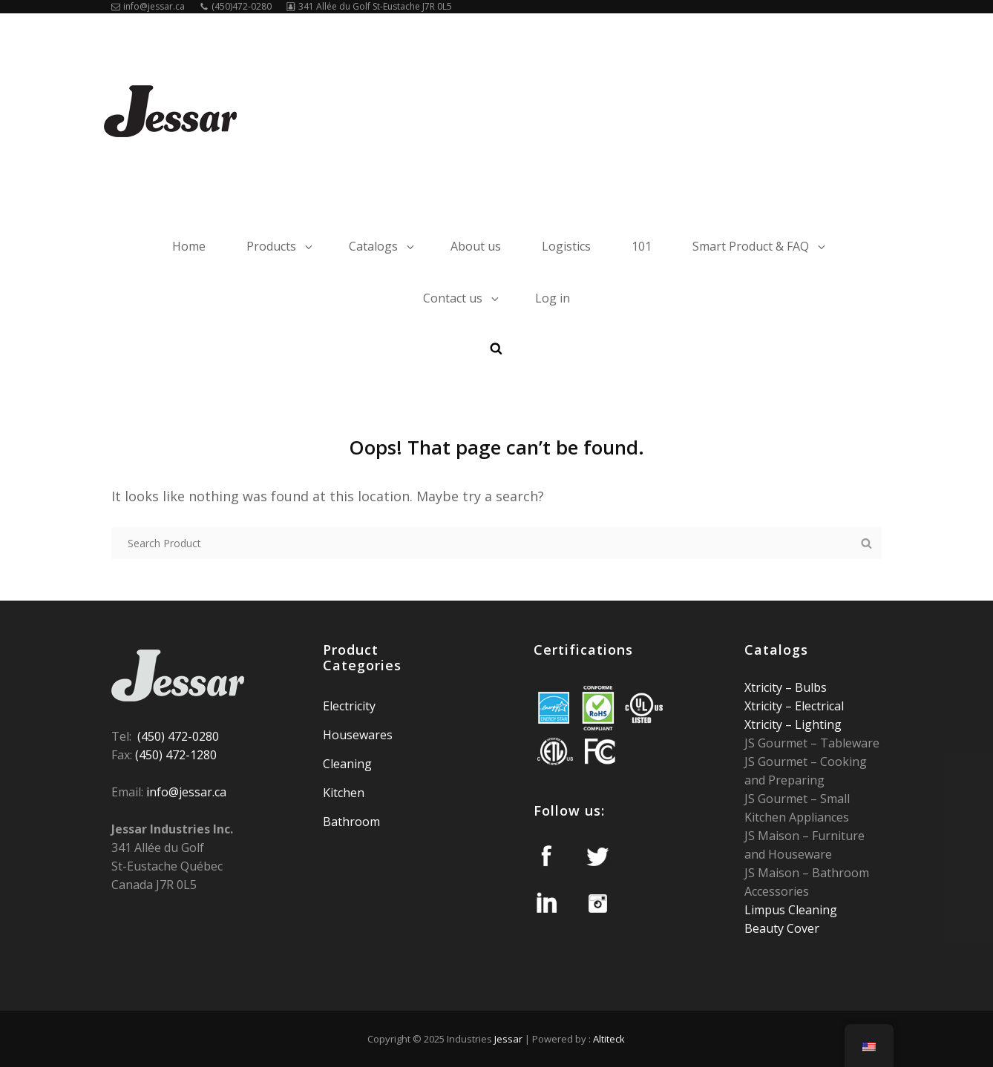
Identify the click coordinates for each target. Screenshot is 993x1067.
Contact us (462, 298)
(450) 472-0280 (178, 736)
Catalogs (382, 246)
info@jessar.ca (148, 6)
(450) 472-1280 (176, 755)
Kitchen (343, 792)
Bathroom (351, 821)
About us (475, 246)
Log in (552, 298)
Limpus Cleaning (790, 910)
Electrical (818, 706)
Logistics (566, 246)
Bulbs (809, 687)
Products (280, 246)
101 (642, 246)
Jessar (508, 1038)
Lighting (817, 724)
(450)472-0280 (236, 6)
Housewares (358, 735)
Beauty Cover (781, 928)
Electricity (349, 706)
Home (189, 246)
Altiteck (609, 1038)
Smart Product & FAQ (760, 246)
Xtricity (764, 687)
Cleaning (347, 764)
